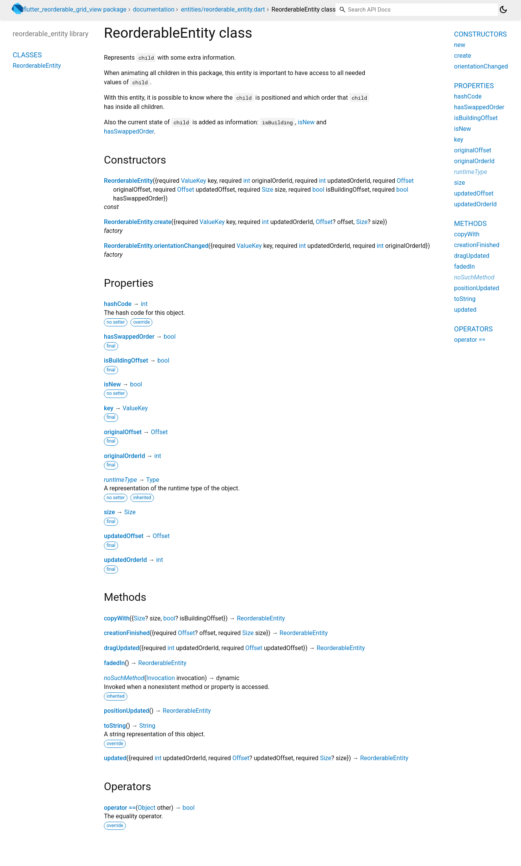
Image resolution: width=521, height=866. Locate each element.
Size (267, 189)
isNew (306, 122)
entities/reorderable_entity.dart (223, 9)
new (459, 44)
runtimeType (120, 479)
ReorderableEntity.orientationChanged (156, 245)
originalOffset (123, 432)
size (109, 512)
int (246, 180)
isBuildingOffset (126, 360)
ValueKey (193, 180)
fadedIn (114, 663)
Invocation (160, 678)
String (147, 725)
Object (146, 807)
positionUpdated (126, 710)
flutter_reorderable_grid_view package (75, 9)
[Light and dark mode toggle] (503, 9)
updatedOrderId (125, 559)
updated (115, 758)
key (109, 408)
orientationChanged (481, 66)
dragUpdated (121, 648)
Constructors (480, 34)
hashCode (118, 304)
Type (152, 479)
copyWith (117, 618)
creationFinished (127, 633)
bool (318, 189)
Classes (27, 55)
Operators (473, 329)
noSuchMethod (124, 678)
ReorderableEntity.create (137, 222)
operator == (120, 807)
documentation (154, 9)
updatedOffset (124, 536)
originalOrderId (124, 456)
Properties (474, 86)
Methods (470, 223)
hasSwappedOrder (129, 131)
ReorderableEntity (128, 180)
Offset (405, 180)
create (462, 55)
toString (115, 725)
